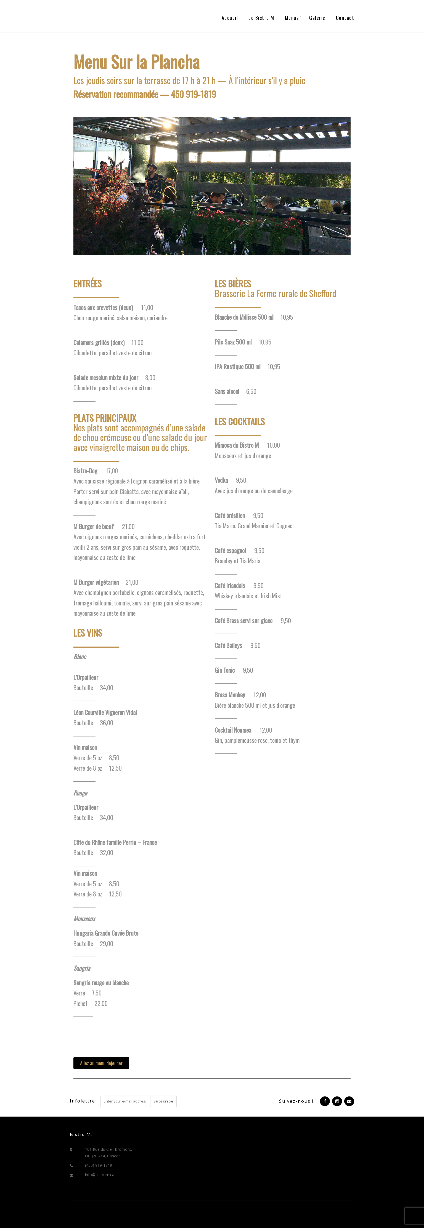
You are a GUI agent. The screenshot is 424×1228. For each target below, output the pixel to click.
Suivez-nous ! (296, 1101)
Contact (345, 17)
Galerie (317, 17)
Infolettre (82, 1101)
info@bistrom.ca (99, 1174)
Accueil (230, 17)
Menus (292, 17)
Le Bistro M (261, 17)
